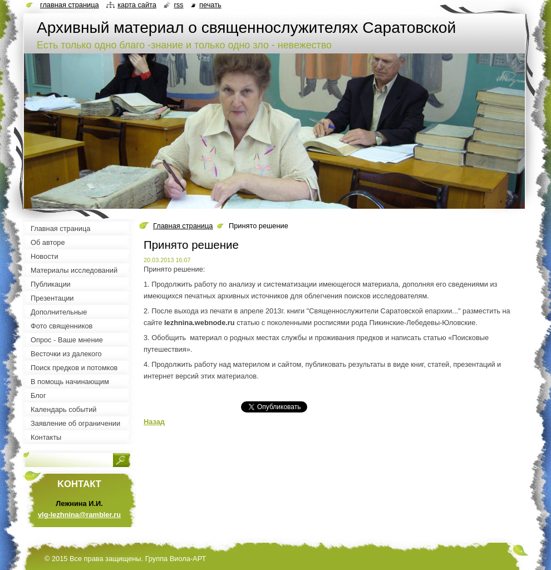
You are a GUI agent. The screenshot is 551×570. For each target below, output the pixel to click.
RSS (178, 5)
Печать (210, 5)
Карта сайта (136, 5)
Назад (154, 421)
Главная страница (183, 226)
